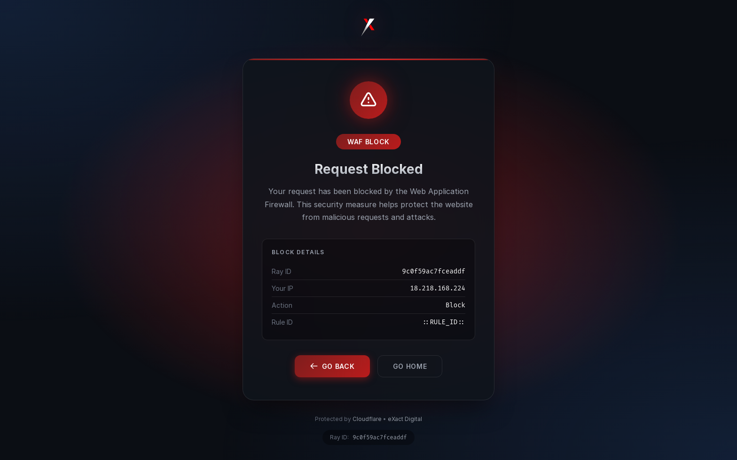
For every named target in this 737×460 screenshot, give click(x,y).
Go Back (332, 366)
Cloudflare (367, 418)
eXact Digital (405, 418)
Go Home (410, 366)
